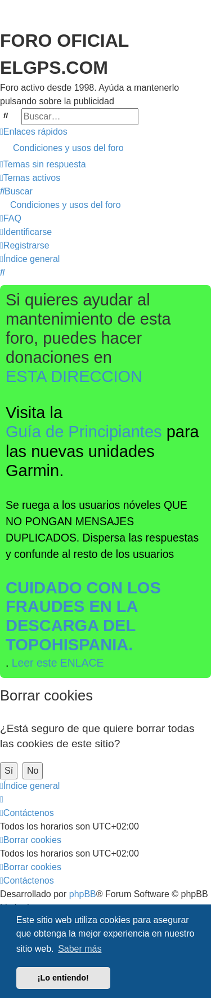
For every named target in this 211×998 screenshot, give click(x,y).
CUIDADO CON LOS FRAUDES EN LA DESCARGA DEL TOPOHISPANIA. (83, 616)
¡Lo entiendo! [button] (63, 977)
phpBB (82, 894)
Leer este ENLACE (58, 663)
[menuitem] (105, 148)
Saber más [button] (79, 948)
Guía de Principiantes (84, 432)
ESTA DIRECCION (74, 376)
